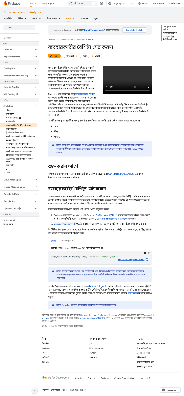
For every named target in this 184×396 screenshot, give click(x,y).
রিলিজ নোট (141, 357)
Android (78, 378)
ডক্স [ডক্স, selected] (31, 3)
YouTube (93, 357)
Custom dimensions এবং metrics (113, 218)
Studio (145, 3)
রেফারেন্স (84, 18)
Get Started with (122, 174)
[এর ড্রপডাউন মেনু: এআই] (40, 18)
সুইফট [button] (53, 240)
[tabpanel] (100, 255)
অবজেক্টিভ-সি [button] (68, 240)
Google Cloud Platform (124, 378)
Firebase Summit (97, 348)
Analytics (35, 12)
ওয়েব (84, 56)
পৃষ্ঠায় (100, 215)
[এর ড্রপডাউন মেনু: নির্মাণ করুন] (60, 18)
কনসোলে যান (158, 3)
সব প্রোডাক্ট (145, 378)
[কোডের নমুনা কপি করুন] (149, 253)
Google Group (143, 352)
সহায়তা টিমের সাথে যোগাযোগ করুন (151, 343)
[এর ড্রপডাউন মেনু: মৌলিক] (26, 18)
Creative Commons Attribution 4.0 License (98, 315)
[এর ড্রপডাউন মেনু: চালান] (74, 18)
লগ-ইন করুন (175, 3)
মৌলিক (20, 18)
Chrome (91, 378)
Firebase (51, 39)
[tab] (53, 240)
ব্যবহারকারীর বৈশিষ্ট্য (85, 94)
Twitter (92, 352)
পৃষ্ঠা (95, 286)
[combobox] (82, 3)
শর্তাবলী (45, 390)
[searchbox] (19, 27)
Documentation (14, 12)
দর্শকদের (52, 81)
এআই (34, 18)
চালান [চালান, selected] (68, 18)
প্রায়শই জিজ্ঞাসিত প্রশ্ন (145, 362)
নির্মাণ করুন (52, 18)
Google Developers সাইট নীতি (92, 318)
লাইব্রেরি (45, 357)
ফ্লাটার (97, 56)
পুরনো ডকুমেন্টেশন (144, 366)
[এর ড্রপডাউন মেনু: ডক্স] (36, 3)
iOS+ (56, 56)
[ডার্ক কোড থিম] (144, 253)
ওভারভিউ (7, 18)
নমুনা (96, 18)
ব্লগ (131, 3)
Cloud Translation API (94, 30)
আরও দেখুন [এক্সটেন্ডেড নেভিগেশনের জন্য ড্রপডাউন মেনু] (47, 3)
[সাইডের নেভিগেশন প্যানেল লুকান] (35, 391)
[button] (17, 49)
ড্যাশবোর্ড (133, 293)
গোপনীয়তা (55, 390)
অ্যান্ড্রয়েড (70, 56)
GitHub (45, 362)
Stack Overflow (144, 348)
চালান (90, 39)
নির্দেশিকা (45, 343)
